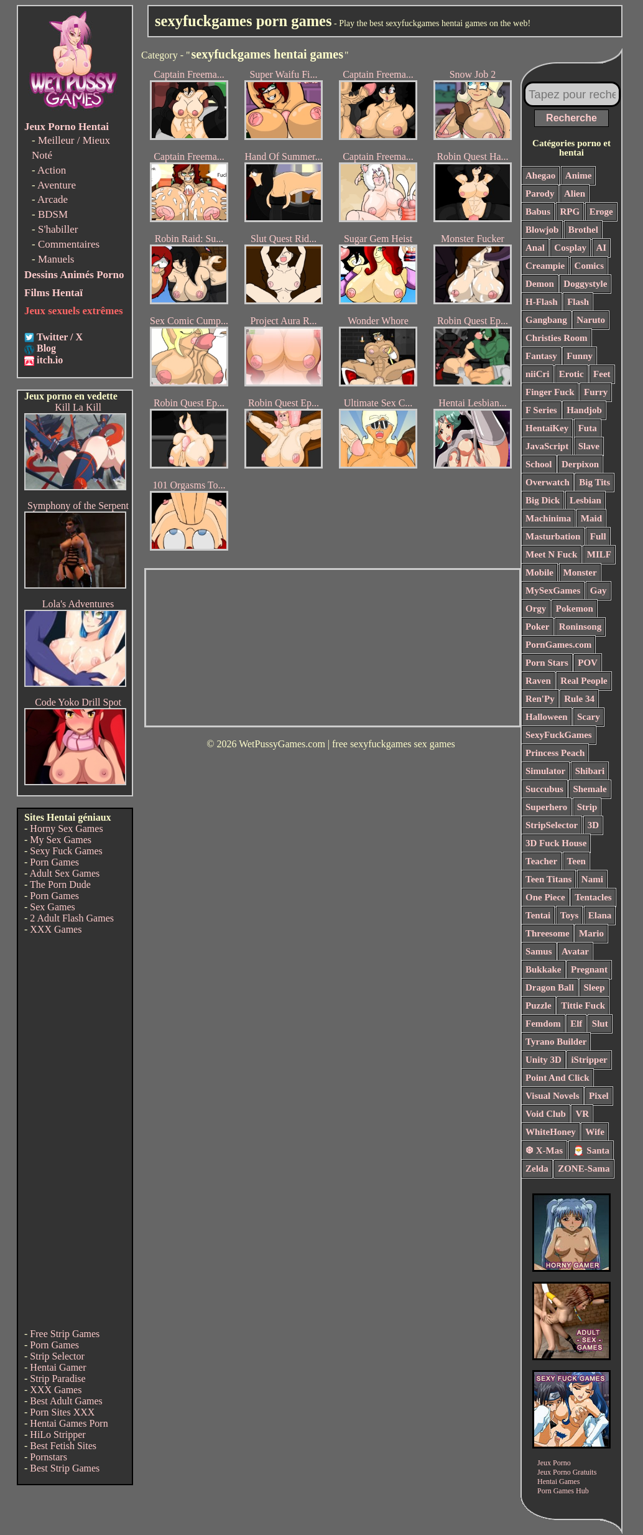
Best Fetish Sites (63, 1445)
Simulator (545, 771)
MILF (599, 554)
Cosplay (570, 248)
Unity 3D (543, 1060)
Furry (596, 392)
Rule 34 (579, 699)
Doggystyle (585, 284)
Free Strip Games (64, 1333)
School (538, 464)
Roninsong (580, 627)
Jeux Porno (554, 1462)
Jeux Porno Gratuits (566, 1472)
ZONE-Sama (583, 1168)
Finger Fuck (549, 392)
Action (51, 170)
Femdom (543, 1024)
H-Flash (541, 302)
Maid (591, 518)
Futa (587, 428)
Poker (537, 627)
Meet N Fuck (551, 554)
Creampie (545, 266)
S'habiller (58, 229)
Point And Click (557, 1078)
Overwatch (547, 482)
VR (582, 1114)
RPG (570, 212)
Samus (538, 951)
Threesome (547, 933)
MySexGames (552, 590)
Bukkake (543, 969)
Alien (574, 193)
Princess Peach (555, 753)
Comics (589, 266)
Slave (588, 446)
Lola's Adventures (78, 604)
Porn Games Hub (563, 1490)
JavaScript (546, 446)
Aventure (56, 185)
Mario (591, 933)
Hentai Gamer (58, 1367)
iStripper (589, 1060)
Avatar (575, 951)
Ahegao (540, 175)
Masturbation (552, 536)
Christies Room (556, 338)
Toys (569, 915)
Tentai (537, 915)
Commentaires (68, 244)
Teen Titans (548, 879)
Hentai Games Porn (69, 1423)
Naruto (590, 320)
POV (588, 663)
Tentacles (593, 897)
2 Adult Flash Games (72, 918)
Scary (588, 717)
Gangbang (546, 320)
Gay (598, 590)
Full (598, 536)
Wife (594, 1132)
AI (601, 248)
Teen (576, 861)
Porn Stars (546, 663)
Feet (601, 374)
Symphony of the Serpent (78, 505)
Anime (578, 175)
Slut (600, 1024)
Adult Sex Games (64, 873)
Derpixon (580, 464)
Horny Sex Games (66, 828)
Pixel (599, 1096)
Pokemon (574, 609)
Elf (576, 1024)
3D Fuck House (555, 843)
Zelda (536, 1168)
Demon (539, 284)
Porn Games (54, 862)
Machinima (548, 518)
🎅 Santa (591, 1150)
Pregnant (589, 969)
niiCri (537, 374)
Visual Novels (552, 1096)
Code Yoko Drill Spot (78, 702)
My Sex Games (60, 839)
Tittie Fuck (583, 1005)
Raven (538, 681)
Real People (583, 681)
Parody (539, 193)
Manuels (56, 259)
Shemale (589, 789)
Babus (537, 212)
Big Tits (594, 482)
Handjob (584, 410)
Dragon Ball (549, 987)
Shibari (590, 771)
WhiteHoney (550, 1132)
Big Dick (542, 500)
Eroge (601, 212)
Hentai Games (558, 1481)
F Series (541, 410)
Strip (587, 807)
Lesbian (585, 500)
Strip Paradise (57, 1378)
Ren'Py (540, 699)
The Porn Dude (60, 884)
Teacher (541, 861)
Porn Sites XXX (62, 1412)
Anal (535, 248)
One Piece (545, 897)
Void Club (545, 1114)
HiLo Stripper (57, 1434)
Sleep (593, 987)
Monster (580, 572)
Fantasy (541, 356)
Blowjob (541, 230)
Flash (578, 302)
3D (593, 825)
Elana (600, 915)
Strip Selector (57, 1356)
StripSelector (551, 825)
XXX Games (55, 929)
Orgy (535, 609)
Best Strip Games (64, 1468)
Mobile (539, 572)
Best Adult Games (66, 1401)
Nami (592, 879)
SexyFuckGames (558, 735)
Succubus (544, 789)
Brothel (583, 230)
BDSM (53, 214)
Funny (580, 356)
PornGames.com (558, 645)
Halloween (546, 717)
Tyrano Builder (555, 1042)
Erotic (571, 374)
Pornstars (48, 1457)
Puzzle (538, 1005)
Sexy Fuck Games (66, 851)
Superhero (546, 807)
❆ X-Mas (544, 1150)
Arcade (52, 199)
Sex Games (52, 907)
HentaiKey (546, 428)
